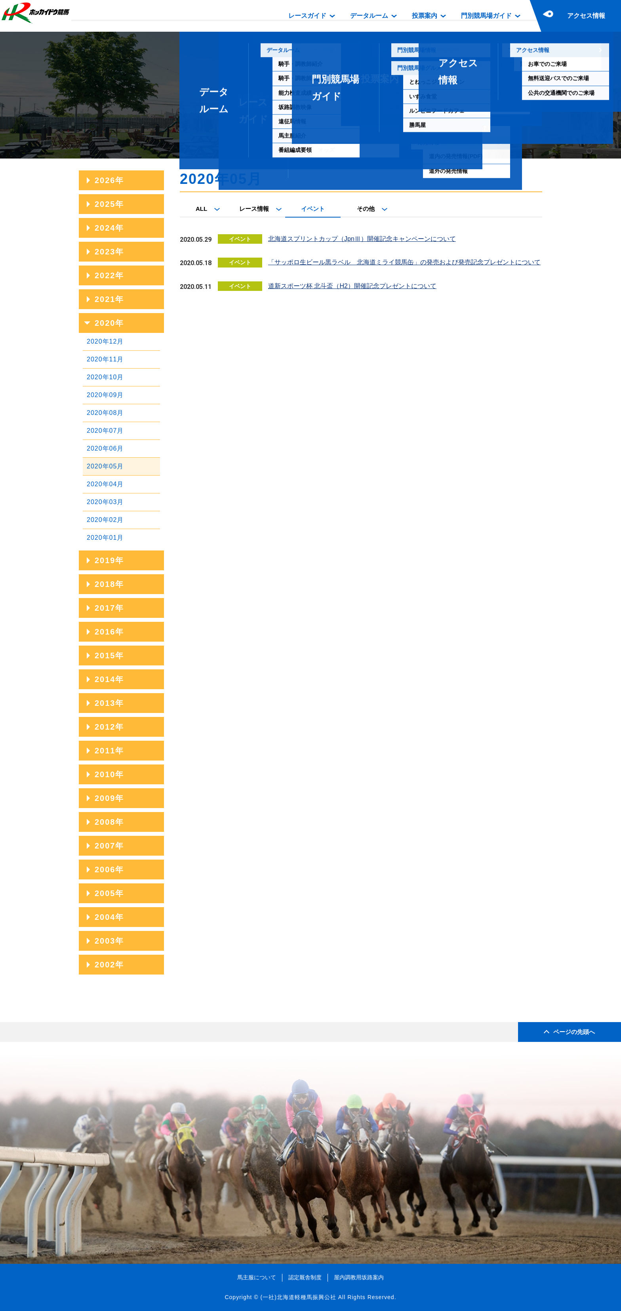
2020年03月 (105, 502)
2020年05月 (105, 466)
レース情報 (254, 208)
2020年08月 (105, 412)
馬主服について (256, 1277)
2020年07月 (105, 430)
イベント (313, 208)
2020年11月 (105, 359)
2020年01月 (105, 537)
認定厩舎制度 (305, 1277)
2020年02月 (105, 519)
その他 (366, 208)
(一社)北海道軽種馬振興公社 (298, 1297)
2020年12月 (105, 341)
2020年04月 (105, 484)
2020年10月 (105, 377)
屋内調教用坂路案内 (359, 1277)
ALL (201, 208)
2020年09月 (105, 395)
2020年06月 (105, 448)
